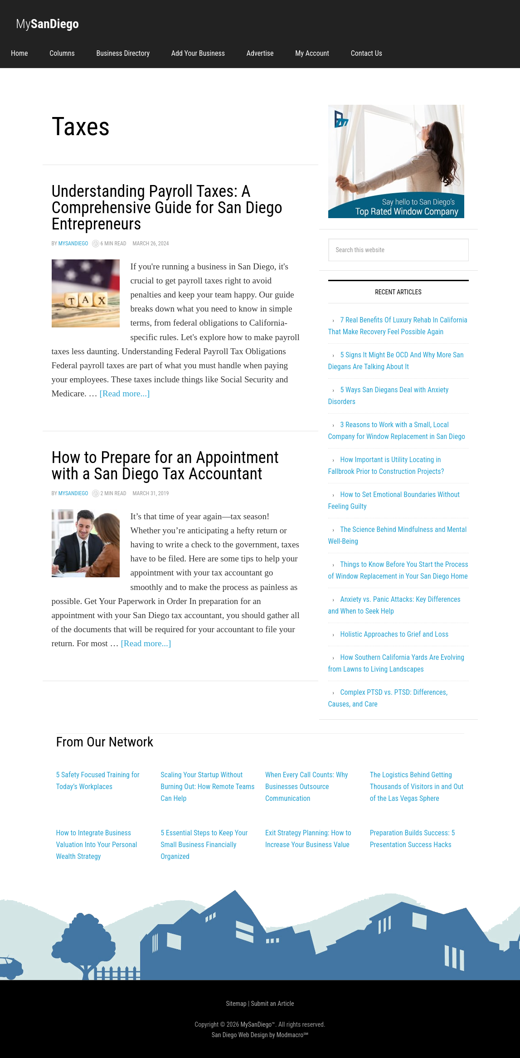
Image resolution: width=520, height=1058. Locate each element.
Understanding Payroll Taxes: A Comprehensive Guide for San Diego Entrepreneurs (167, 208)
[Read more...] (125, 393)
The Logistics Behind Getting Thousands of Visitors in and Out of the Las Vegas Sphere (416, 786)
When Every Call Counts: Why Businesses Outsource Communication (306, 786)
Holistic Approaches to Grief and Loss (394, 634)
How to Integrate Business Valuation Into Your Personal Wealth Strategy (96, 845)
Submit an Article (272, 1003)
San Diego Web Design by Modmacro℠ (260, 1034)
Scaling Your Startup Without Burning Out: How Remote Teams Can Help (207, 786)
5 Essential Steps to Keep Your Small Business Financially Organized (204, 845)
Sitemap (236, 1003)
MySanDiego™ (258, 1024)
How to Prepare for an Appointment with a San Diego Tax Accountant (165, 465)
